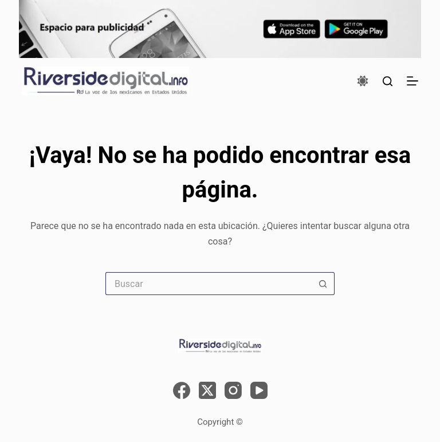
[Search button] (323, 283)
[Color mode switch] (362, 81)
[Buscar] (387, 81)
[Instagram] (233, 390)
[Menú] (412, 81)
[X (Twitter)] (207, 390)
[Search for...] (208, 283)
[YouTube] (259, 390)
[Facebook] (181, 390)
